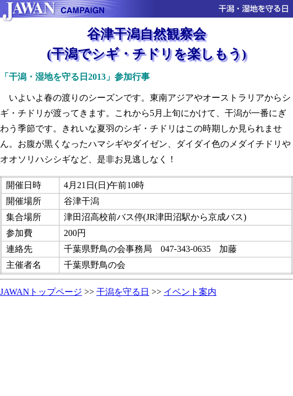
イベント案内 (190, 291)
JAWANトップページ (41, 291)
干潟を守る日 (122, 291)
